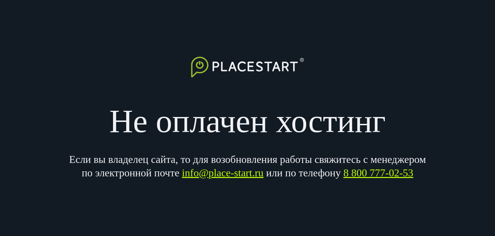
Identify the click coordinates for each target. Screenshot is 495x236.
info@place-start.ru (222, 173)
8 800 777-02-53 (378, 173)
